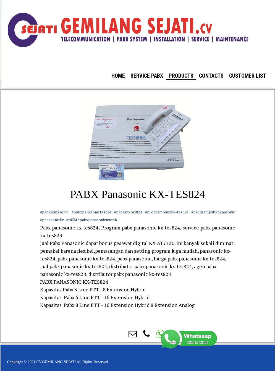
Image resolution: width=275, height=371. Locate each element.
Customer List (247, 75)
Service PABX (146, 75)
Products (181, 75)
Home (118, 75)
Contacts (211, 75)
